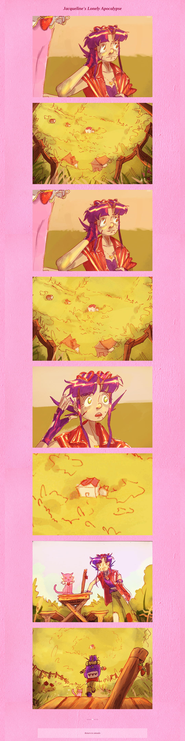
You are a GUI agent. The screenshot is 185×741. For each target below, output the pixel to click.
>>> (96, 719)
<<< (89, 719)
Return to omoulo (92, 733)
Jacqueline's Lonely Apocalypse (92, 8)
